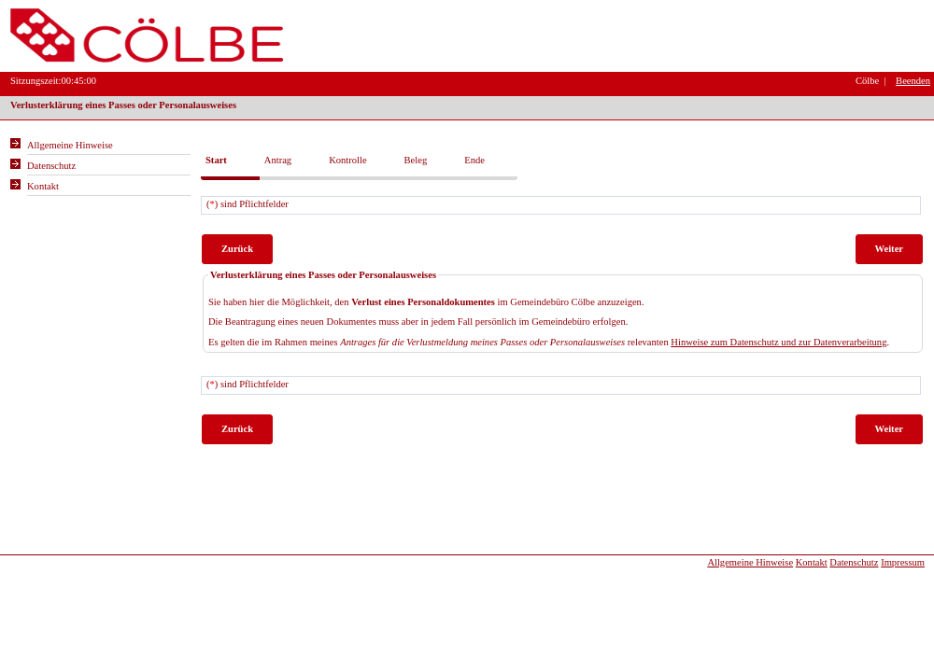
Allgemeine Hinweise (750, 562)
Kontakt (812, 562)
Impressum (903, 562)
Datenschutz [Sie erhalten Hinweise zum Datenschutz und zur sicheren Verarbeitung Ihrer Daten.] (51, 166)
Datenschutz (853, 562)
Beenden (913, 81)
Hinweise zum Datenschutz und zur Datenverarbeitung (778, 342)
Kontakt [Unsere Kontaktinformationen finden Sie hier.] (43, 186)
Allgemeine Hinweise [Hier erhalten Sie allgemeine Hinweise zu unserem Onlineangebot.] (70, 145)
